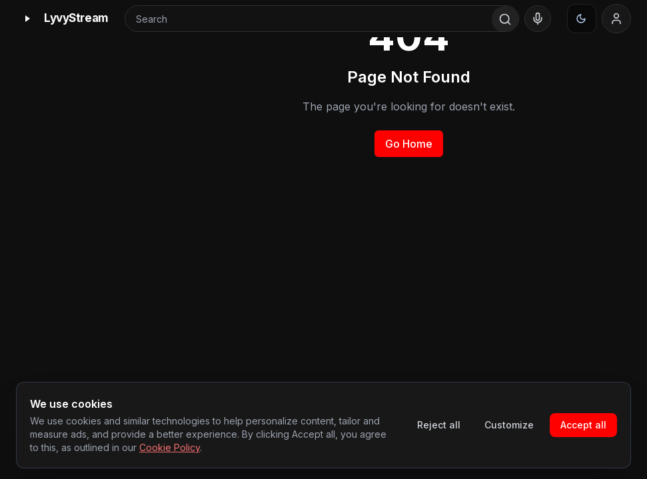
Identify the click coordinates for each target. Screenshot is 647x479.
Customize (509, 424)
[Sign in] (616, 18)
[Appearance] (581, 18)
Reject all (438, 424)
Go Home (408, 143)
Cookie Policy (169, 447)
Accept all (583, 424)
